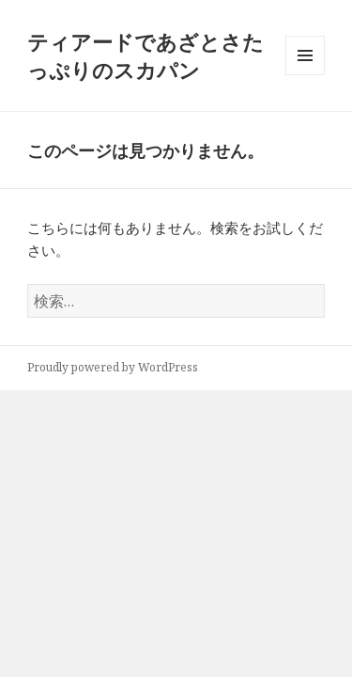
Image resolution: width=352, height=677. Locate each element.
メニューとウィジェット (305, 74)
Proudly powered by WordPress (112, 367)
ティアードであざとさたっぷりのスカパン (145, 55)
